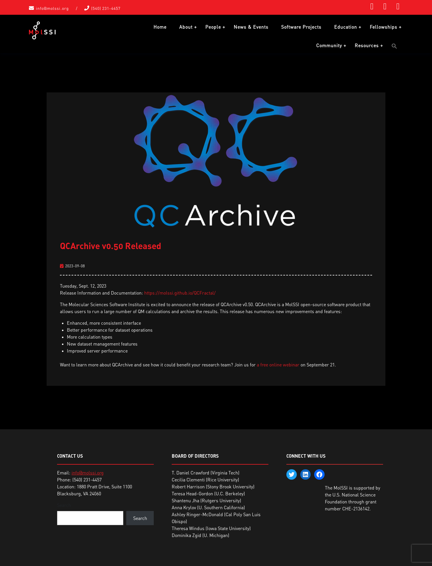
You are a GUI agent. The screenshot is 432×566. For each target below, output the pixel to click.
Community (329, 45)
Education (345, 27)
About (186, 27)
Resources (367, 45)
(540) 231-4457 (105, 8)
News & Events (251, 27)
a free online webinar (278, 363)
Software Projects (301, 27)
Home (159, 27)
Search (64, 504)
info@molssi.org (52, 8)
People (213, 27)
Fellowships (383, 27)
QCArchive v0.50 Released (110, 244)
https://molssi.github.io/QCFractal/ (180, 292)
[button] (394, 46)
